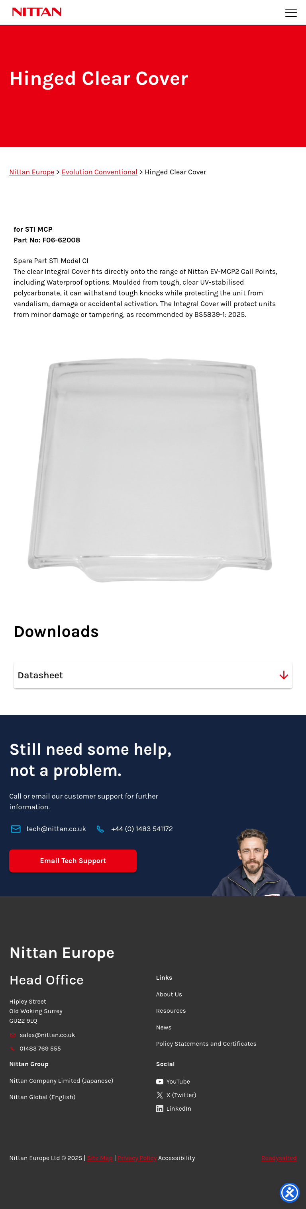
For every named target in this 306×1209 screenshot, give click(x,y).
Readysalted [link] (279, 1158)
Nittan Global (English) (42, 1097)
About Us (169, 994)
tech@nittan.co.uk (56, 828)
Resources (171, 1010)
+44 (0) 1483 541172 (142, 828)
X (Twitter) (176, 1095)
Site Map (100, 1158)
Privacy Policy (137, 1158)
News (164, 1027)
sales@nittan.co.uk (42, 1035)
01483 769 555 (35, 1048)
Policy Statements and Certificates (206, 1043)
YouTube (173, 1081)
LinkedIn (174, 1108)
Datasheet (153, 675)
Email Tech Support (73, 860)
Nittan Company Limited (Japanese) (61, 1080)
